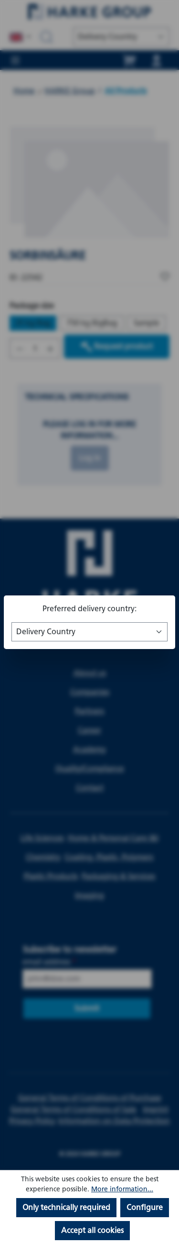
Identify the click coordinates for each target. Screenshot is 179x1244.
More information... (122, 1189)
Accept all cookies (92, 1230)
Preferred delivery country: (89, 608)
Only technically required (66, 1207)
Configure (144, 1207)
